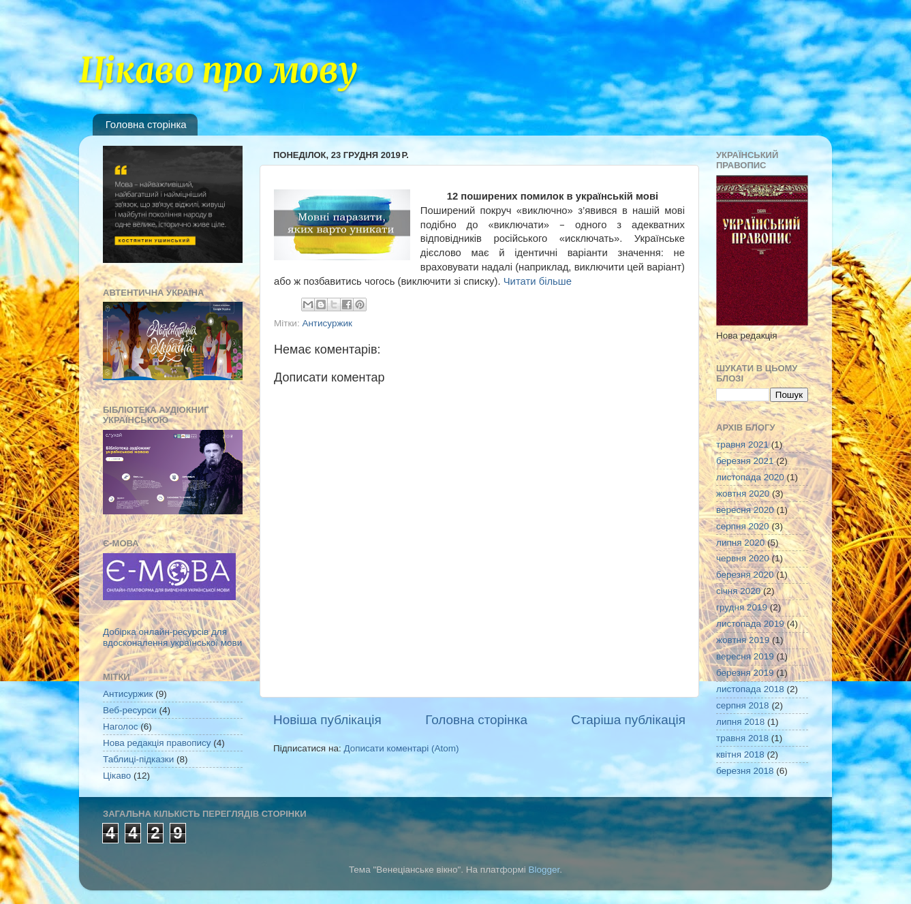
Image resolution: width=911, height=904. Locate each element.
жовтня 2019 (742, 640)
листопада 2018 (750, 689)
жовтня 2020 (742, 493)
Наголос (120, 726)
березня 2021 (745, 461)
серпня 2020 (742, 526)
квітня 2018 (740, 754)
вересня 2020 (745, 510)
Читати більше (538, 281)
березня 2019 (745, 673)
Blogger (544, 869)
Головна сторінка (146, 124)
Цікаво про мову (218, 70)
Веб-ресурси (130, 710)
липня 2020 (740, 542)
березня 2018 (745, 771)
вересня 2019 (745, 656)
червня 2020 (742, 558)
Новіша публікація (327, 720)
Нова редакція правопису (157, 743)
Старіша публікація (628, 720)
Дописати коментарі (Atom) (401, 748)
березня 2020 (745, 575)
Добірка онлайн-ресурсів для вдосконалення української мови (172, 637)
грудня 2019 (741, 607)
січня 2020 (738, 591)
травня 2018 (742, 738)
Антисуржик (327, 323)
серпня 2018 (742, 705)
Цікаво (117, 775)
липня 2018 (740, 722)
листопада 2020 (750, 477)
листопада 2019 (750, 624)
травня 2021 (742, 444)
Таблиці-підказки (138, 759)
